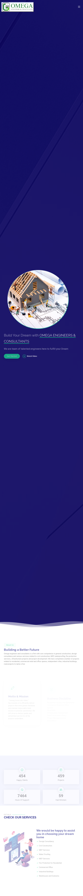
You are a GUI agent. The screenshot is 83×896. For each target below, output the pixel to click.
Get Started (12, 356)
